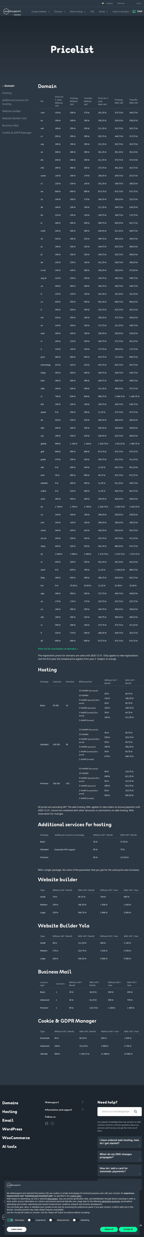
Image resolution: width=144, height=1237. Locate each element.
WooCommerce (16, 1138)
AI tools (9, 1147)
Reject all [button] (109, 1229)
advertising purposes (111, 1201)
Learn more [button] (16, 1229)
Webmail (120, 3)
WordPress (12, 1129)
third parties (52, 1199)
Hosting (9, 1112)
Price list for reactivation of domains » (58, 648)
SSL (92, 11)
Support (109, 3)
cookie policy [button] (75, 1196)
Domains (10, 1103)
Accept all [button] (128, 1229)
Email (8, 1121)
